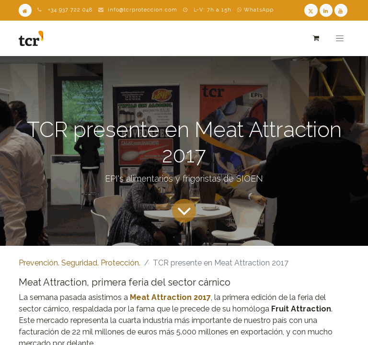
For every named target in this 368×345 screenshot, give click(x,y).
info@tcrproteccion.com (142, 10)
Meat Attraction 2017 (170, 297)
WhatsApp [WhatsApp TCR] (255, 10)
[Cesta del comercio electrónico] (315, 38)
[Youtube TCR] (340, 10)
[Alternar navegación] (339, 38)
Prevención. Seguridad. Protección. (79, 262)
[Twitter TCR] (310, 10)
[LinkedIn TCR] (326, 10)
